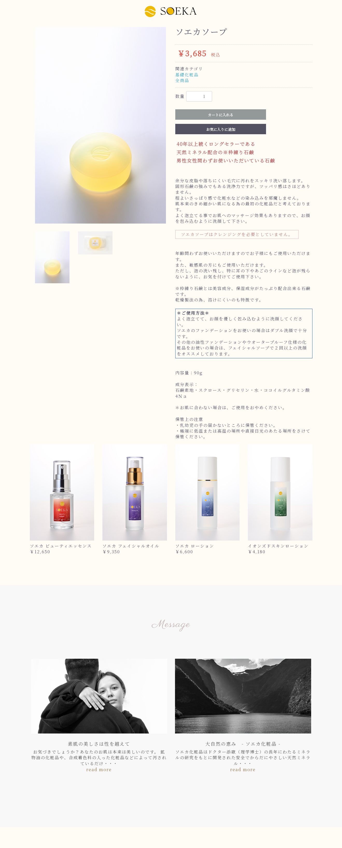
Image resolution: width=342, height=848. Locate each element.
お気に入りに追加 (220, 129)
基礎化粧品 (187, 75)
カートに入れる (220, 114)
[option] (100, 125)
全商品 (182, 80)
